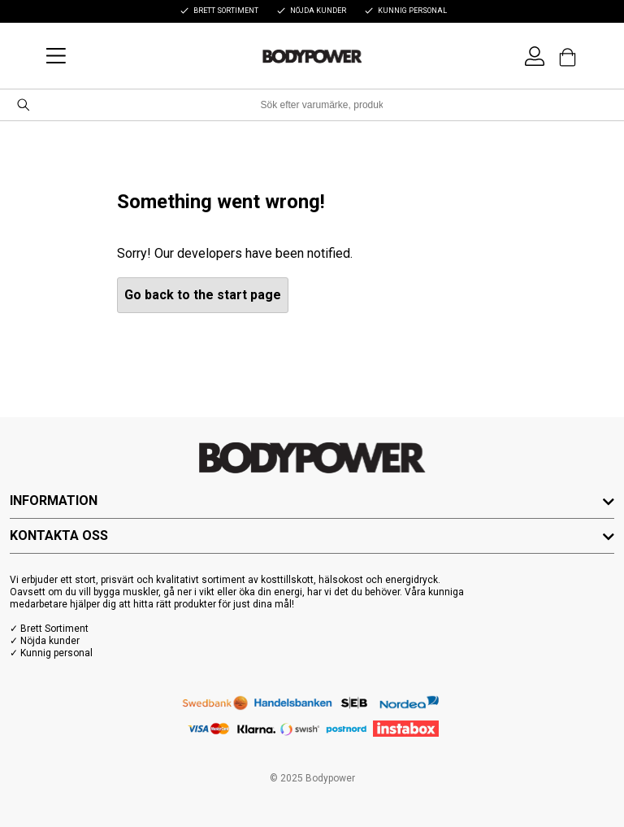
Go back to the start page (202, 295)
